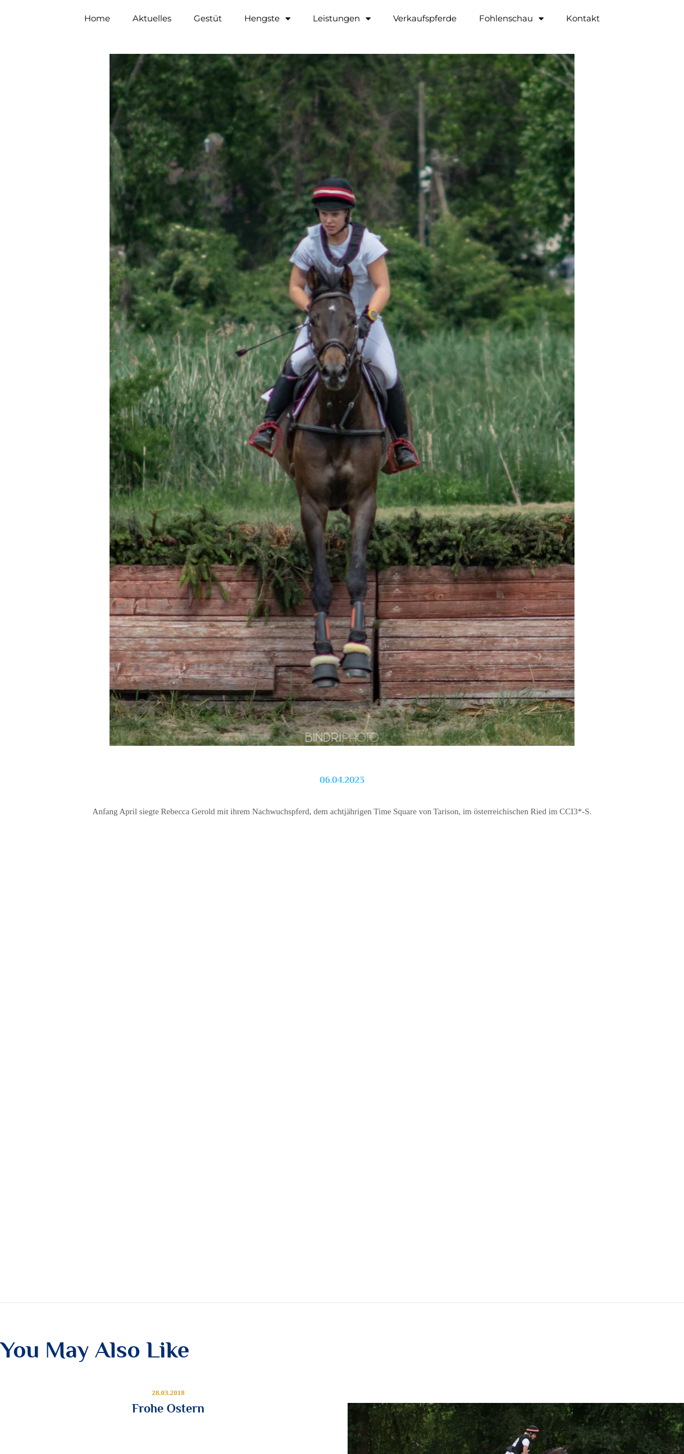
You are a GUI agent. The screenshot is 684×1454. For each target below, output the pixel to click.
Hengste (267, 19)
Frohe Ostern (168, 1408)
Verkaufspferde (425, 18)
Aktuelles (152, 18)
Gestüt (208, 18)
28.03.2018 (168, 1392)
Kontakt (583, 18)
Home (97, 18)
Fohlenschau (511, 19)
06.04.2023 (342, 780)
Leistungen (342, 19)
